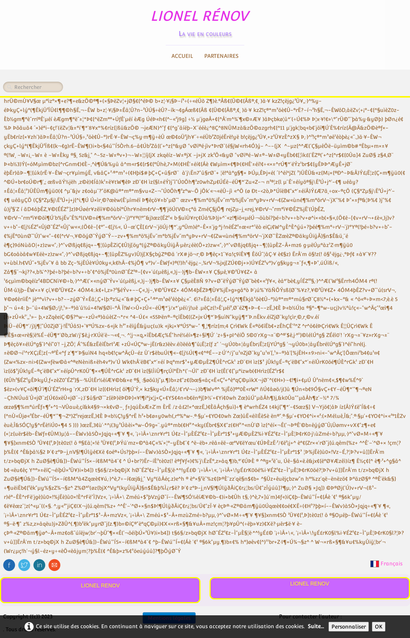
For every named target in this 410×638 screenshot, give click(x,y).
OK (378, 627)
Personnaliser (348, 627)
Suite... (316, 626)
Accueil (182, 56)
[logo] (205, 21)
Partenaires (221, 56)
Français (387, 563)
